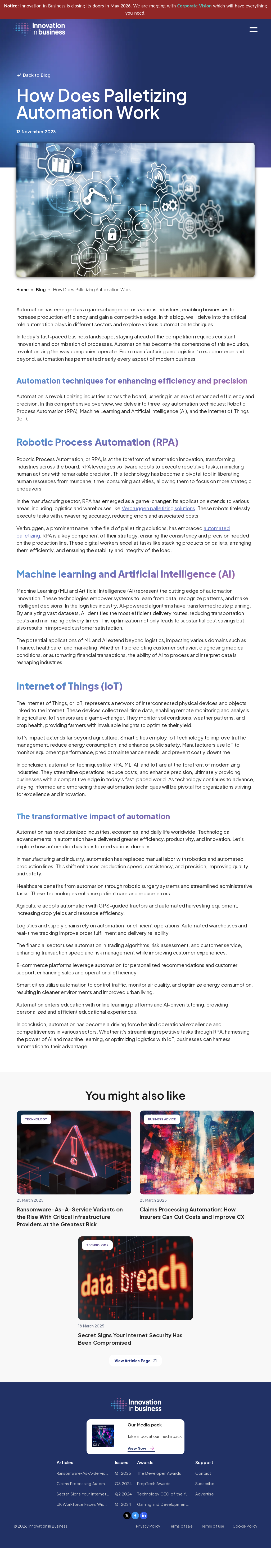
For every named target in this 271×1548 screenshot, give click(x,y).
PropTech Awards (153, 1483)
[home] (39, 30)
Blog (41, 289)
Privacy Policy (148, 1526)
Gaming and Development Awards (163, 1504)
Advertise (204, 1493)
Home (22, 289)
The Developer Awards (159, 1473)
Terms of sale (181, 1526)
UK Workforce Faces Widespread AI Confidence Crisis (83, 1504)
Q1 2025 (123, 1473)
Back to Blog (33, 75)
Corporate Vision (194, 6)
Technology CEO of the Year (163, 1493)
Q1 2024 (123, 1504)
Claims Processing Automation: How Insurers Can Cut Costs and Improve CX (83, 1483)
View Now (141, 1448)
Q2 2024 (123, 1493)
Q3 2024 (123, 1483)
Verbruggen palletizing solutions (158, 508)
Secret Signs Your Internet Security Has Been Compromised (83, 1493)
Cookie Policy (245, 1526)
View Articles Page (135, 1360)
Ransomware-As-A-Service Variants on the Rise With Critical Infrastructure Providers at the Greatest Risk (83, 1473)
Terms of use (212, 1526)
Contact (203, 1473)
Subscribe (204, 1483)
